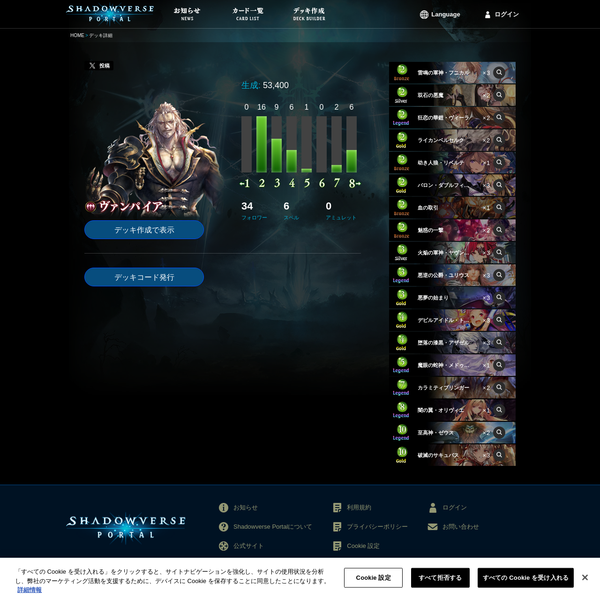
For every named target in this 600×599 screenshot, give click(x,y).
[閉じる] (585, 583)
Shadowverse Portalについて (272, 526)
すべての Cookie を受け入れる (526, 583)
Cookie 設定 (363, 545)
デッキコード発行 (144, 277)
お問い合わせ (460, 526)
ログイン (507, 14)
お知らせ (245, 507)
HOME (77, 35)
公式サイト (248, 545)
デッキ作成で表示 (144, 230)
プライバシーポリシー (377, 526)
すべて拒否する (440, 583)
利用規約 (359, 507)
